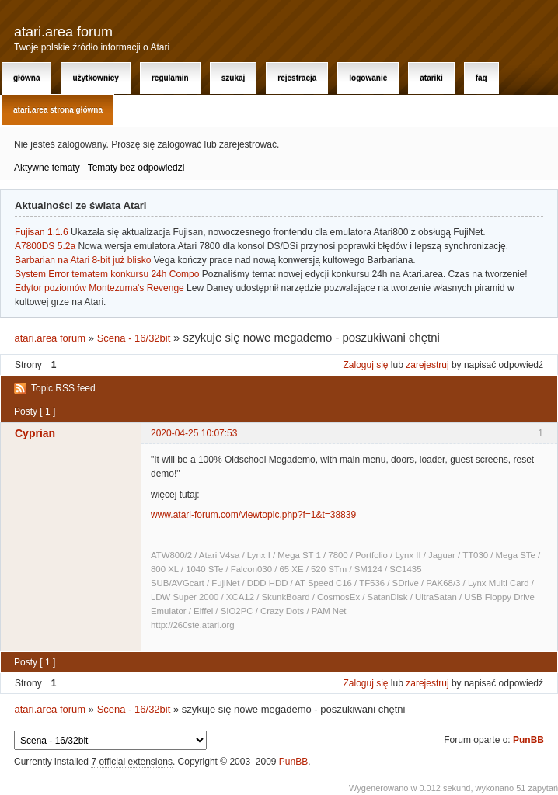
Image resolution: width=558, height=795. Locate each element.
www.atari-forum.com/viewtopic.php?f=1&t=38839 (253, 514)
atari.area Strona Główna (58, 110)
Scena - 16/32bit (134, 338)
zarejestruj (427, 364)
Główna (26, 78)
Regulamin (170, 78)
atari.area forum (63, 32)
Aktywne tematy (47, 167)
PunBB (528, 739)
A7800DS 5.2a (45, 246)
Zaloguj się (366, 364)
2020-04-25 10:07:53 (194, 433)
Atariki (431, 78)
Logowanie (368, 78)
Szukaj (233, 78)
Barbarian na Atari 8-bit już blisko (83, 260)
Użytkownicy (95, 78)
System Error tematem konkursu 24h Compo (107, 274)
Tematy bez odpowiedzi (136, 167)
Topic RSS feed (63, 388)
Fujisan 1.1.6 (41, 232)
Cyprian (35, 433)
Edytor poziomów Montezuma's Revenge (99, 288)
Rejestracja (296, 78)
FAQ (481, 78)
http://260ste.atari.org (193, 625)
